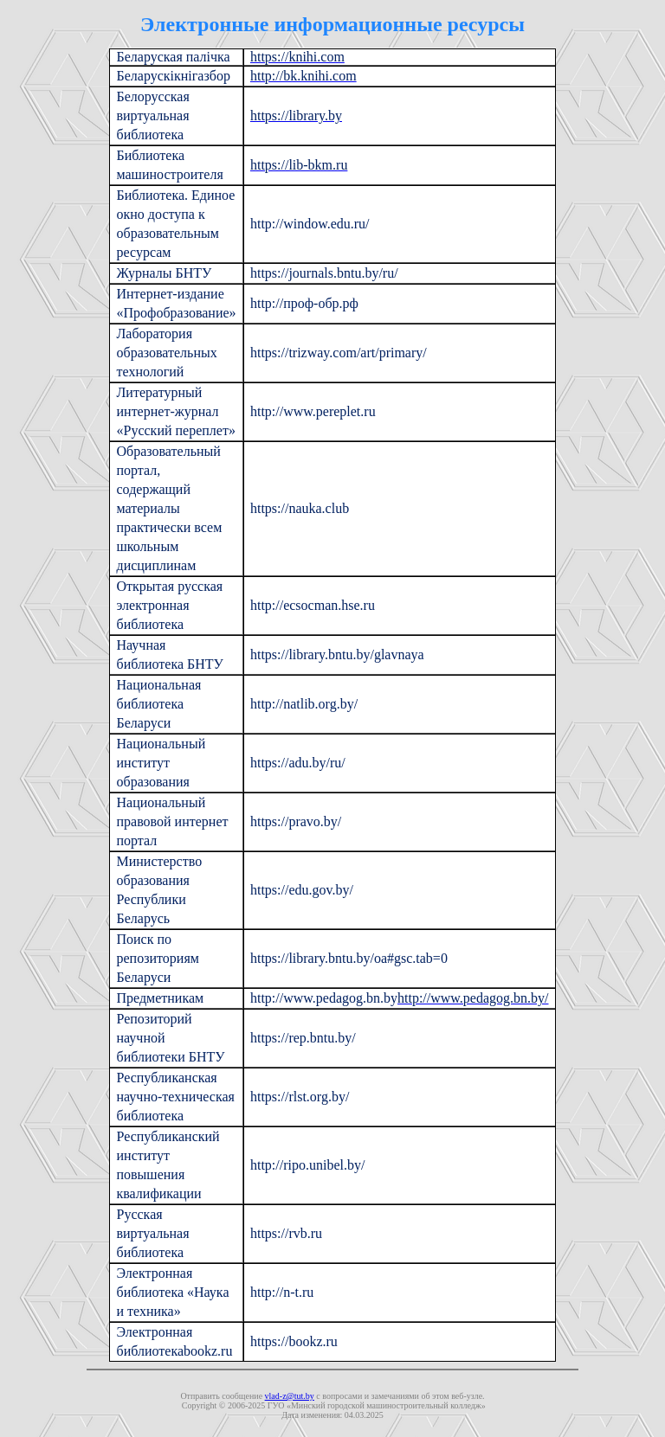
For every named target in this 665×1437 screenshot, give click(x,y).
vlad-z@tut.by (289, 1396)
